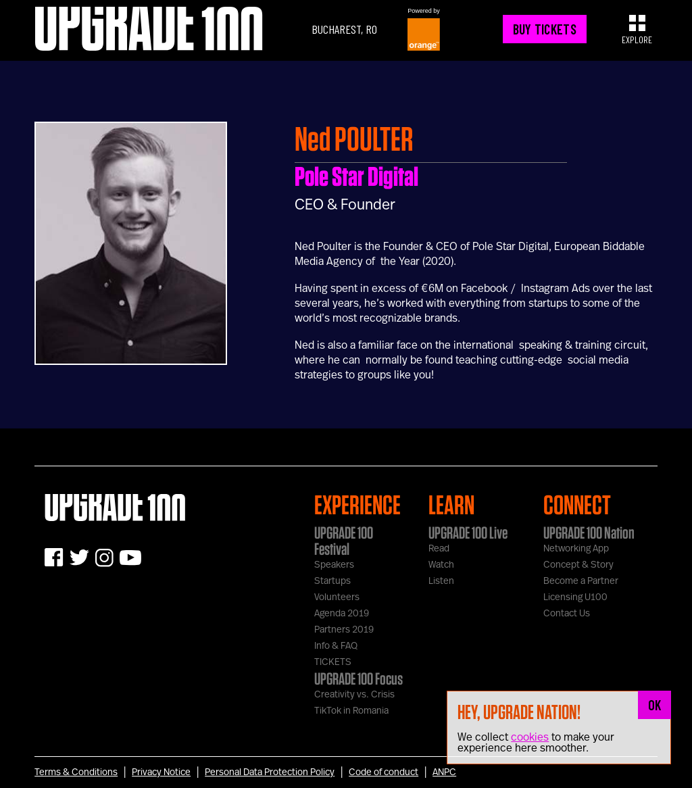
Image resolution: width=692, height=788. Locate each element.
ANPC (444, 772)
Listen (441, 581)
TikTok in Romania (351, 711)
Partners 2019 (344, 630)
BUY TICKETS (544, 29)
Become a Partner (580, 581)
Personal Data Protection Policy (270, 772)
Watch (441, 565)
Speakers (334, 565)
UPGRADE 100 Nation (589, 532)
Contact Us (566, 613)
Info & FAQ (335, 646)
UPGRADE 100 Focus (358, 678)
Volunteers (337, 597)
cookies (530, 737)
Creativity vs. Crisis (354, 694)
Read (438, 548)
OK (655, 705)
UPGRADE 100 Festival (343, 540)
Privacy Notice (161, 772)
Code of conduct (383, 772)
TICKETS (332, 662)
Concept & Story (578, 565)
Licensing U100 (575, 597)
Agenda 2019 (341, 613)
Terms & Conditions (76, 772)
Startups (332, 581)
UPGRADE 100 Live (468, 532)
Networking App (576, 548)
